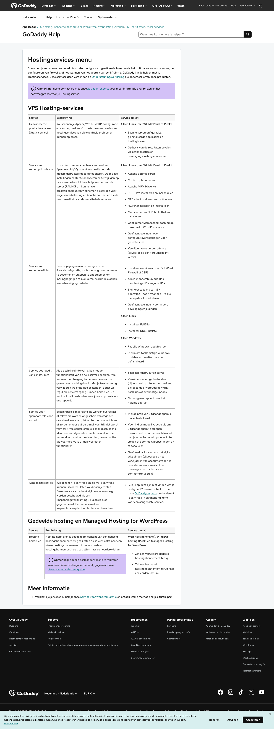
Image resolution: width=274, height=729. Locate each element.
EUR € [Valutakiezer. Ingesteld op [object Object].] (90, 693)
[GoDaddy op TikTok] (241, 694)
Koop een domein (251, 626)
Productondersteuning (59, 626)
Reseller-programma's (178, 632)
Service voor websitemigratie (66, 569)
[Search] (248, 34)
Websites (247, 632)
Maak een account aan (217, 638)
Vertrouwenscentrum (20, 651)
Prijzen (180, 5)
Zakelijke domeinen (141, 645)
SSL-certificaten (135, 26)
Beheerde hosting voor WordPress (75, 26)
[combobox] (191, 34)
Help (49, 17)
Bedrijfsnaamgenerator (143, 658)
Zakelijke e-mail (251, 638)
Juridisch (13, 645)
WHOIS (135, 632)
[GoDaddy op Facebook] (220, 694)
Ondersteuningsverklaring (108, 76)
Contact (89, 17)
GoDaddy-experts (98, 88)
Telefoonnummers (252, 671)
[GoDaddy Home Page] (24, 693)
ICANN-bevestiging (140, 638)
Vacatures (14, 632)
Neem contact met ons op (22, 638)
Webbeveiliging (250, 658)
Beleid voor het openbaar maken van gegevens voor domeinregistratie (83, 645)
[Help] (233, 5)
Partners (171, 626)
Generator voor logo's (254, 664)
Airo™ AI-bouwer (162, 5)
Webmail (135, 626)
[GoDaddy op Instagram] (231, 694)
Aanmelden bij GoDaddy (218, 626)
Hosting (246, 651)
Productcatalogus (140, 651)
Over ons (13, 626)
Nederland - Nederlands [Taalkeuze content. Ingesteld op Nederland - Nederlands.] (61, 693)
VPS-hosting (44, 26)
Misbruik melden (56, 632)
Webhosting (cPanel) (111, 26)
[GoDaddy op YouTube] (262, 694)
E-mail (84, 5)
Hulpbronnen (54, 638)
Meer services (155, 26)
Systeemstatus (107, 17)
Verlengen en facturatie (218, 632)
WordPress (248, 645)
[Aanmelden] (247, 5)
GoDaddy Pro (174, 638)
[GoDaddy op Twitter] (251, 694)
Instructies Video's (67, 17)
